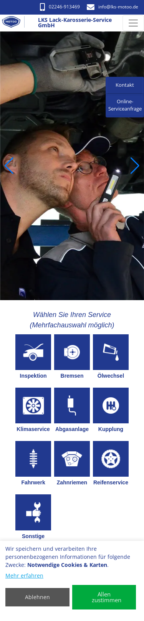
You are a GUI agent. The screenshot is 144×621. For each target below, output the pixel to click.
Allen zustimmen (106, 597)
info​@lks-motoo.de (112, 6)
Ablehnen (37, 597)
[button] (9, 165)
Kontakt (125, 84)
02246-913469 (60, 6)
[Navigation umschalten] (133, 23)
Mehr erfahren (24, 575)
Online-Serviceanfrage (125, 105)
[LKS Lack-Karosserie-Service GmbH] (14, 23)
